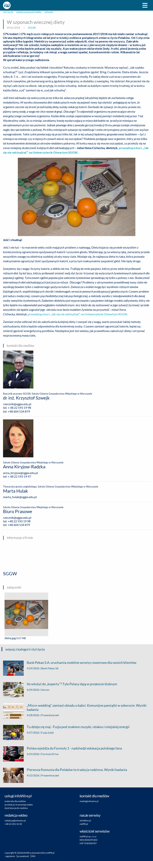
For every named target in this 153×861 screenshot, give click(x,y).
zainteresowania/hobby (29, 12)
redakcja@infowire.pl (15, 820)
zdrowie (49, 12)
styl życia (8, 12)
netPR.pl (84, 824)
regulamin (10, 856)
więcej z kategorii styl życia (25, 649)
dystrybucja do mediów (16, 808)
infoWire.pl (85, 820)
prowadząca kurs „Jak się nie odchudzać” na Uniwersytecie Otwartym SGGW (78, 314)
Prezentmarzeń (50, 715)
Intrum (45, 689)
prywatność (23, 856)
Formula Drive (49, 754)
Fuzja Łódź (47, 732)
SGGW (32, 27)
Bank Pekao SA (50, 668)
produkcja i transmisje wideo (19, 804)
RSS (33, 856)
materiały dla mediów (15, 801)
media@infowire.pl (89, 801)
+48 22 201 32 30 (13, 824)
